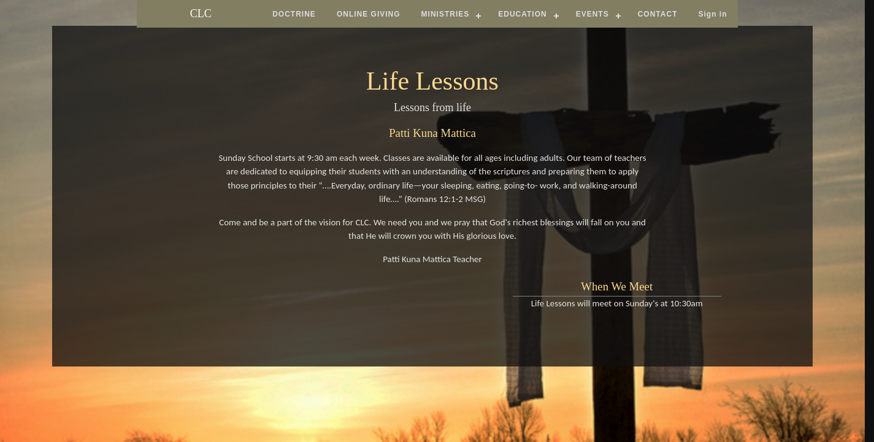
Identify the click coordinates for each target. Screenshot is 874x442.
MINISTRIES (445, 14)
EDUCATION (522, 14)
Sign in (712, 14)
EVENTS (592, 14)
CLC (201, 13)
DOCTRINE (294, 14)
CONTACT (658, 14)
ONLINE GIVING (369, 14)
